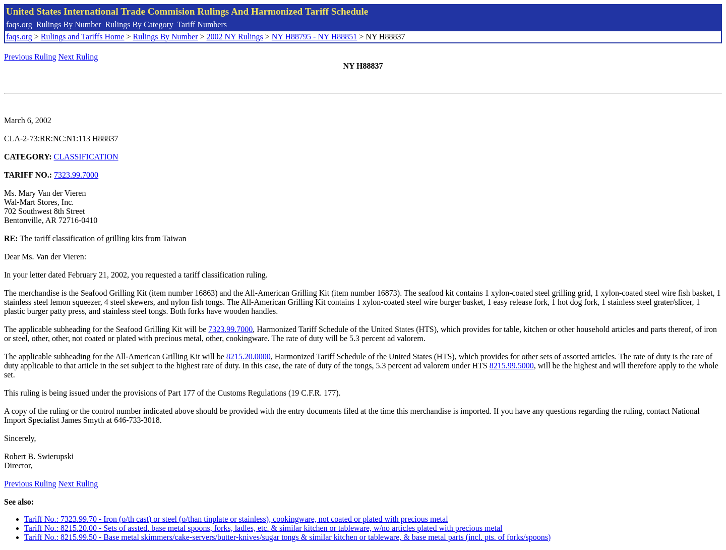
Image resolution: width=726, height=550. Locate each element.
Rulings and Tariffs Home (83, 36)
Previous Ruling (30, 56)
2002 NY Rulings (235, 36)
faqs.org (19, 24)
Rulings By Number (68, 24)
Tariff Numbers (202, 24)
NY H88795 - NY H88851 (314, 36)
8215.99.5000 (512, 365)
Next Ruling (78, 56)
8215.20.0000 (248, 356)
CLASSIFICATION (86, 156)
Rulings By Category (139, 24)
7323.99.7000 (76, 175)
